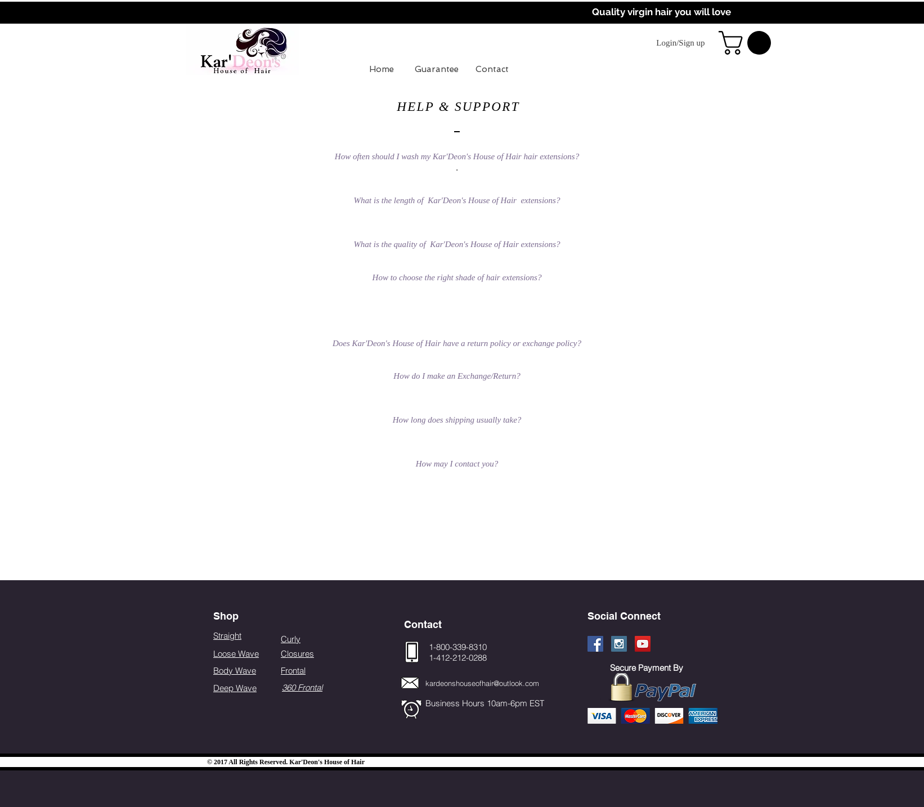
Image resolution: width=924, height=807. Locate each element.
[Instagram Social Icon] (619, 644)
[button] (748, 43)
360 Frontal (302, 687)
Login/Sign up (680, 42)
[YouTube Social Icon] (643, 644)
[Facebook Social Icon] (595, 644)
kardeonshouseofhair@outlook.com (482, 683)
